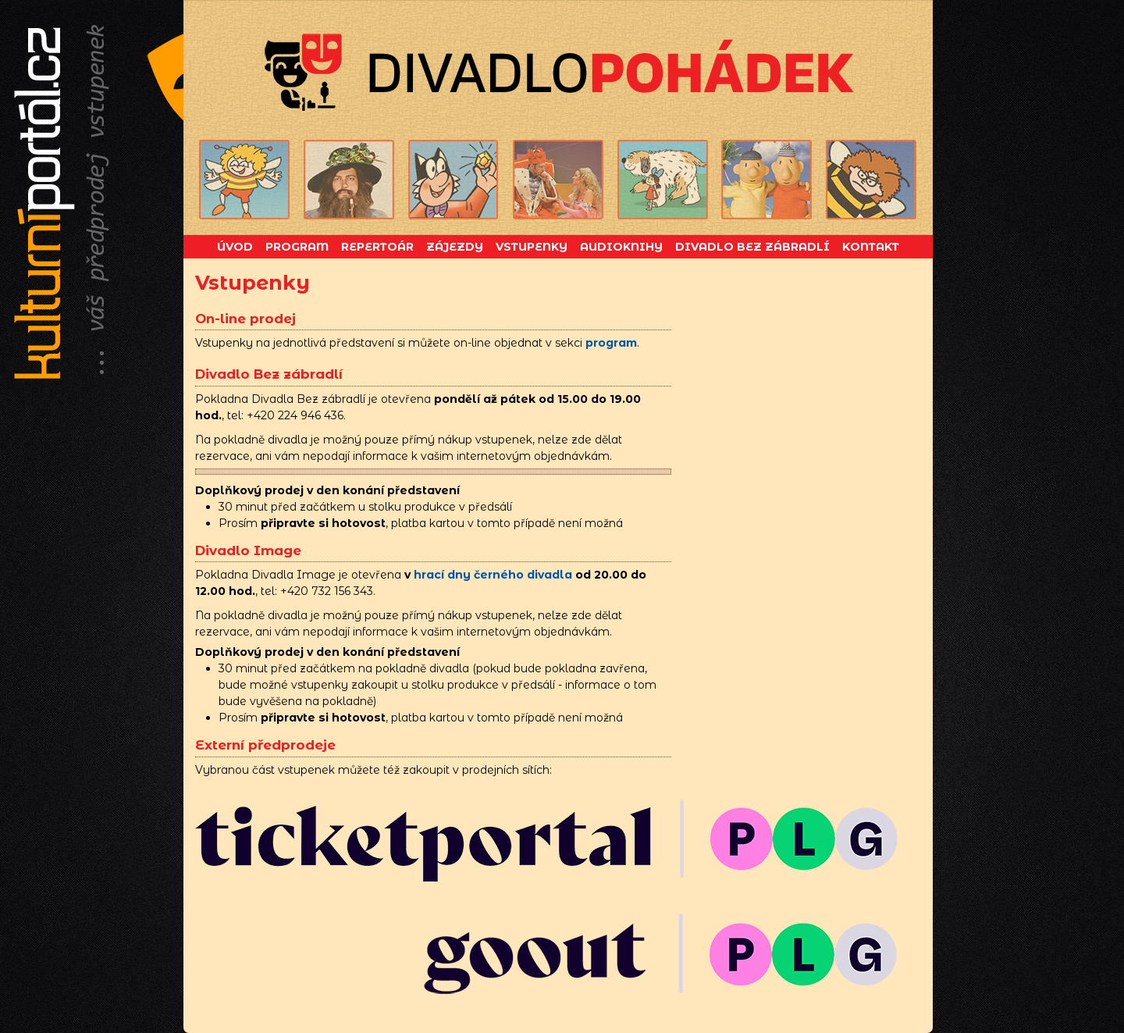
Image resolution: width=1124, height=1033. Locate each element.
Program (297, 247)
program (611, 343)
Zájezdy (454, 247)
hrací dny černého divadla (493, 575)
